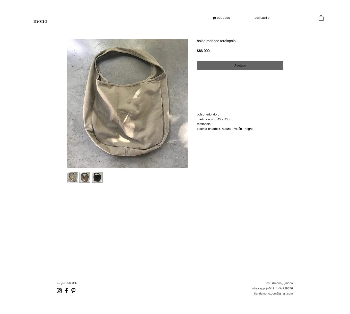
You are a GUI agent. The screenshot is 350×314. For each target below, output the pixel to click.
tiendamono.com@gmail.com (273, 293)
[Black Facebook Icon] (66, 290)
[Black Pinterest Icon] (73, 290)
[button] (321, 18)
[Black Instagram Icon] (59, 290)
